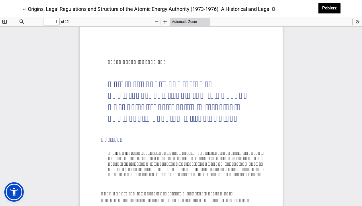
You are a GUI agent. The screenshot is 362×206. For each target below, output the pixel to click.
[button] (14, 192)
